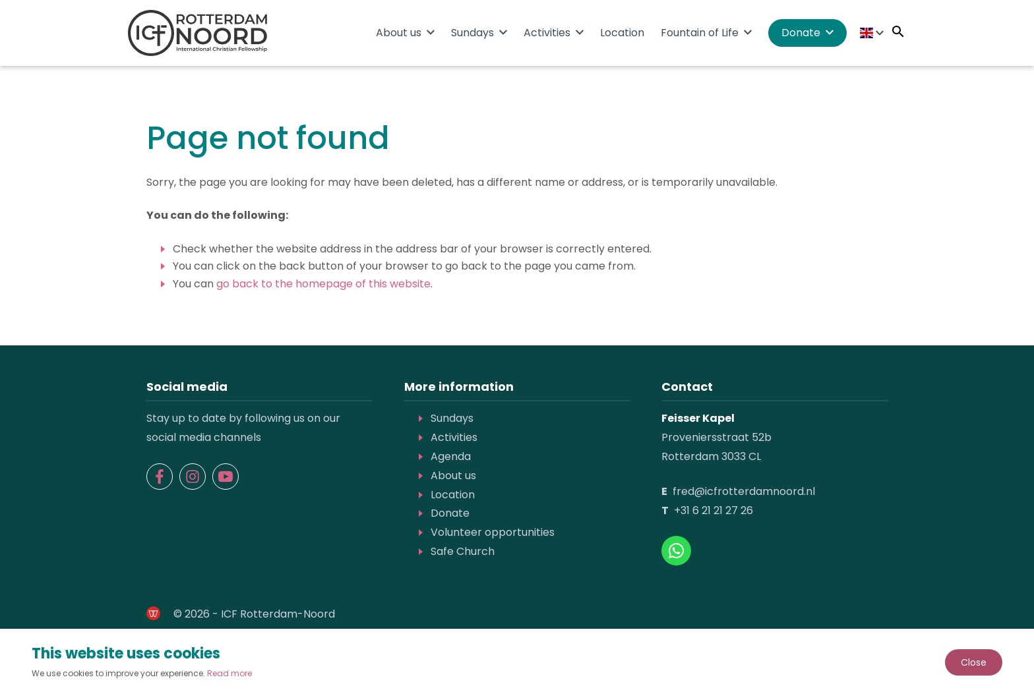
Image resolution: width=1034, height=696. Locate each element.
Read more (229, 673)
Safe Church (463, 551)
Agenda (451, 456)
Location (622, 32)
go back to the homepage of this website (323, 283)
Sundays (472, 32)
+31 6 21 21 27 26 (713, 510)
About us (398, 32)
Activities (547, 32)
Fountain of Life (700, 32)
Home (352, 32)
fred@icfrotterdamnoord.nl (744, 491)
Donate (800, 32)
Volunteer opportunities (493, 532)
